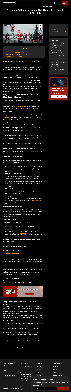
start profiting (23, 233)
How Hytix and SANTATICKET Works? (14, 52)
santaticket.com (15, 253)
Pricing (38, 372)
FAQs (54, 372)
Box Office (39, 369)
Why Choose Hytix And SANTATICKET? (14, 56)
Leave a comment (35, 340)
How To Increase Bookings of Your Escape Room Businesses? (58, 70)
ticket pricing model (18, 224)
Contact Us (55, 366)
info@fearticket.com (9, 372)
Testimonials (56, 369)
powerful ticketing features (20, 106)
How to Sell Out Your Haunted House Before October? (58, 44)
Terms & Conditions (57, 375)
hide (27, 48)
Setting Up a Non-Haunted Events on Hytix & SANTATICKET (19, 54)
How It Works (40, 375)
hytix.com (8, 253)
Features (39, 366)
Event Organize (7, 25)
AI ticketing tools (29, 327)
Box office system (36, 200)
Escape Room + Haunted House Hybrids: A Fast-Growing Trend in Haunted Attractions (58, 62)
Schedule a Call (58, 96)
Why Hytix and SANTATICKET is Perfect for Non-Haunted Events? (21, 51)
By (20, 340)
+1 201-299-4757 (8, 368)
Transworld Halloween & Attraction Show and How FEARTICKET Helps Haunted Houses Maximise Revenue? (57, 53)
